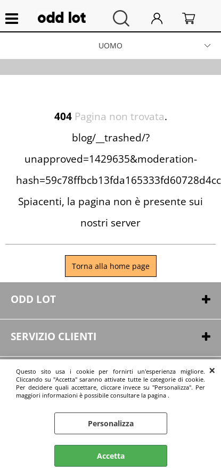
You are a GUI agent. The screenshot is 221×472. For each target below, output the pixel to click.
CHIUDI (212, 370)
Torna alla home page (111, 266)
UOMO (110, 45)
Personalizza (111, 423)
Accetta (111, 456)
